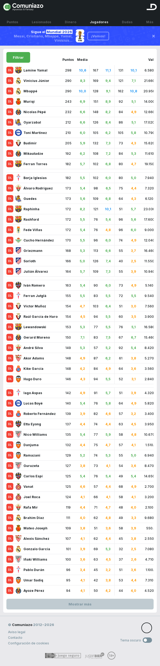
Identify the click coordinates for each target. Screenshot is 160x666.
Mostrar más (80, 604)
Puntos (12, 19)
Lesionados (41, 19)
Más (149, 19)
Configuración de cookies (28, 643)
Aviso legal (16, 632)
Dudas (127, 19)
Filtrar (18, 57)
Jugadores (99, 19)
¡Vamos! (98, 36)
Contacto (15, 638)
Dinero (70, 19)
